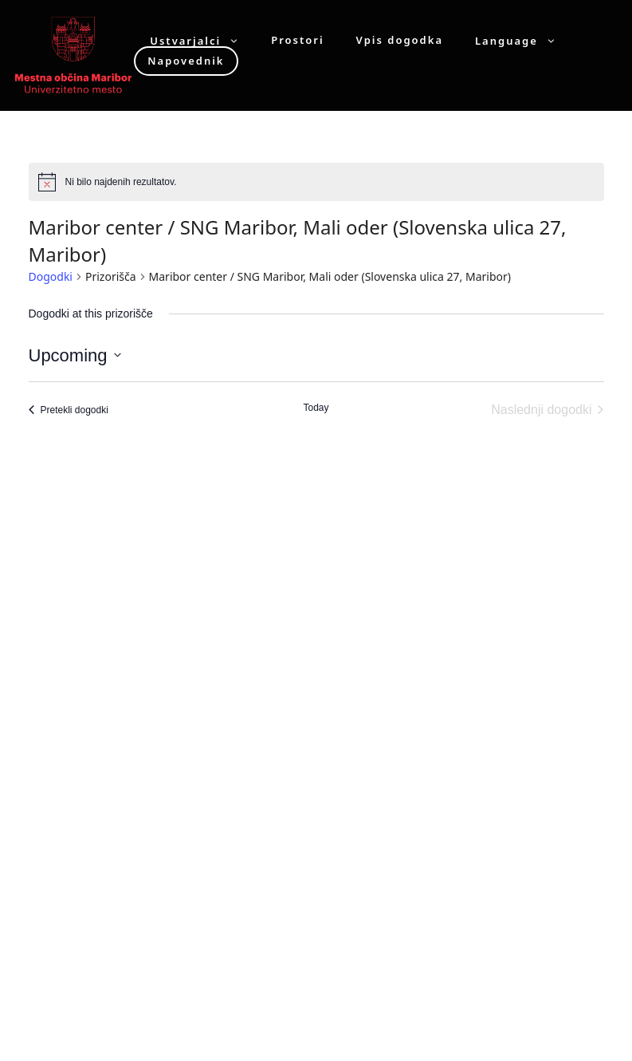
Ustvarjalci (202, 40)
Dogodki (51, 276)
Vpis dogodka (399, 40)
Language (523, 40)
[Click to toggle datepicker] (75, 355)
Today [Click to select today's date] (315, 407)
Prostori (297, 40)
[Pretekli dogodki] (68, 410)
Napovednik (185, 60)
